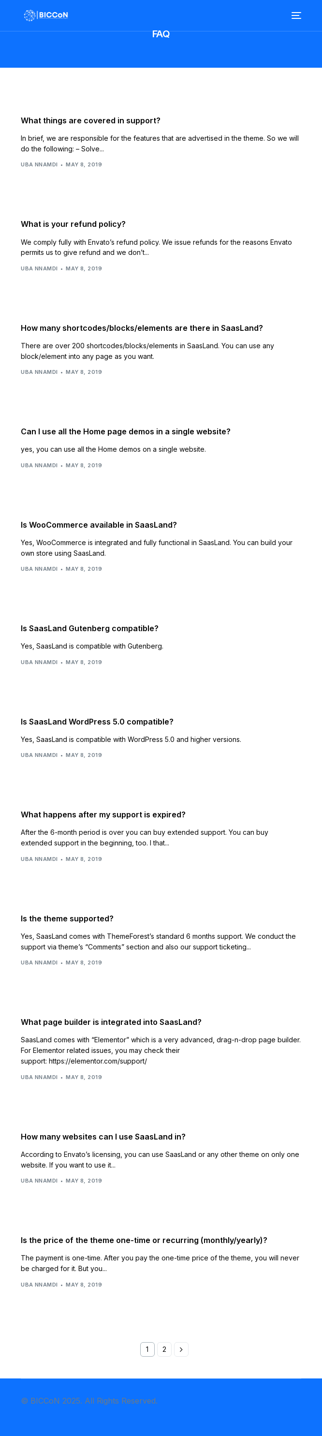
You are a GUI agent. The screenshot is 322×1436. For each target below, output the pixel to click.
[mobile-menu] (295, 15)
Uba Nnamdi (39, 164)
